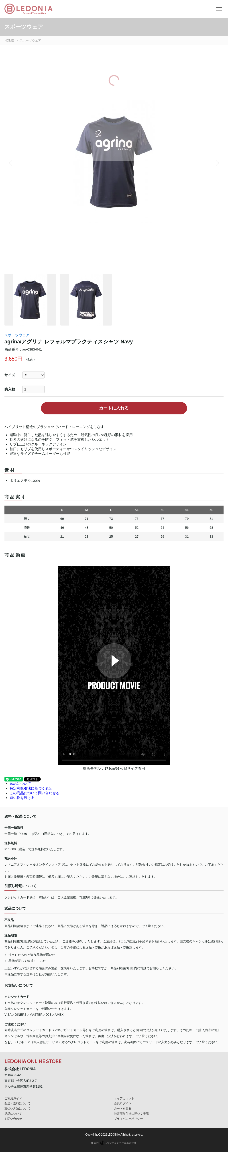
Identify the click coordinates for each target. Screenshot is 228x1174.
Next (217, 163)
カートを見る (122, 1108)
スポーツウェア (16, 335)
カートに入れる (114, 407)
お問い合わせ (13, 1118)
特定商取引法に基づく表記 (31, 788)
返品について (20, 783)
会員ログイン (122, 1103)
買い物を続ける (22, 798)
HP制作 (113, 1142)
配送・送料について (17, 1103)
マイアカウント (124, 1098)
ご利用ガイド (13, 1098)
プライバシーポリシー (128, 1118)
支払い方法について (17, 1108)
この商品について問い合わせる (34, 793)
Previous (11, 163)
